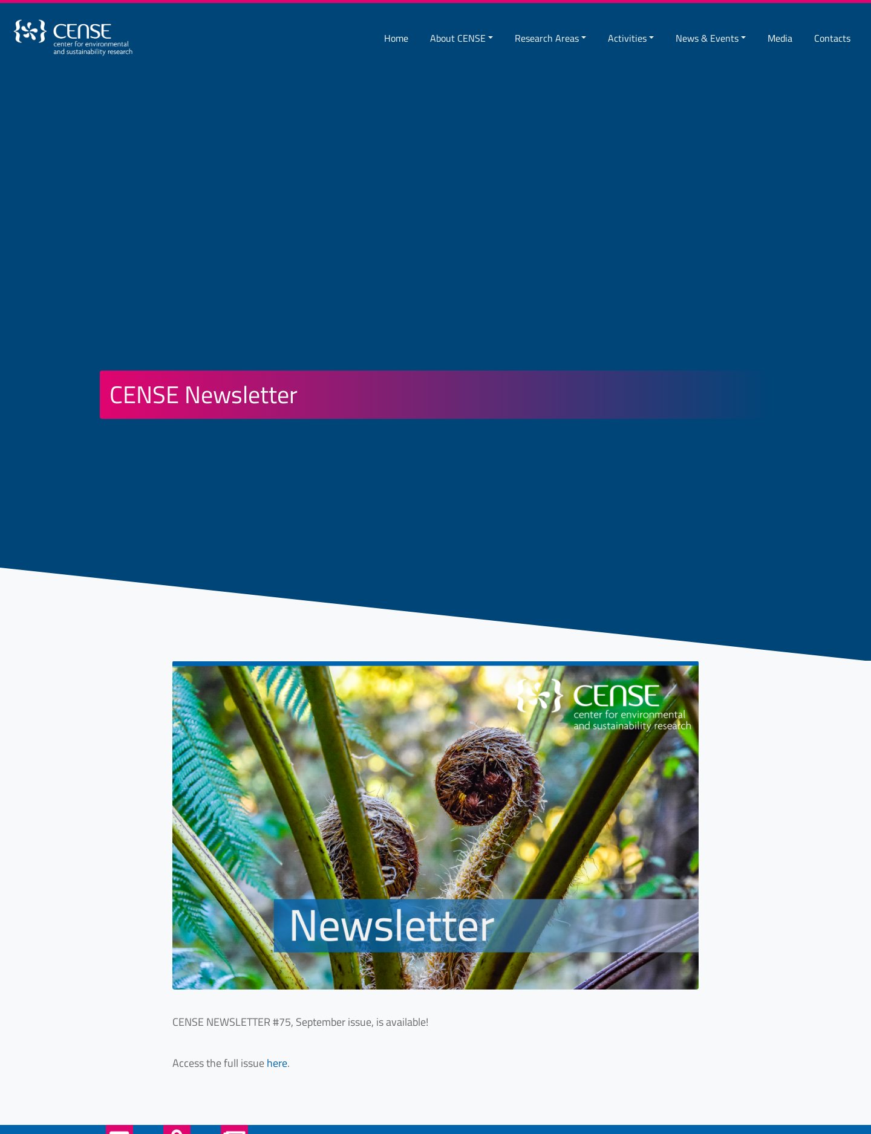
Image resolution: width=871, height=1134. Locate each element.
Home (396, 38)
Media (780, 38)
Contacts (832, 38)
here (277, 1063)
